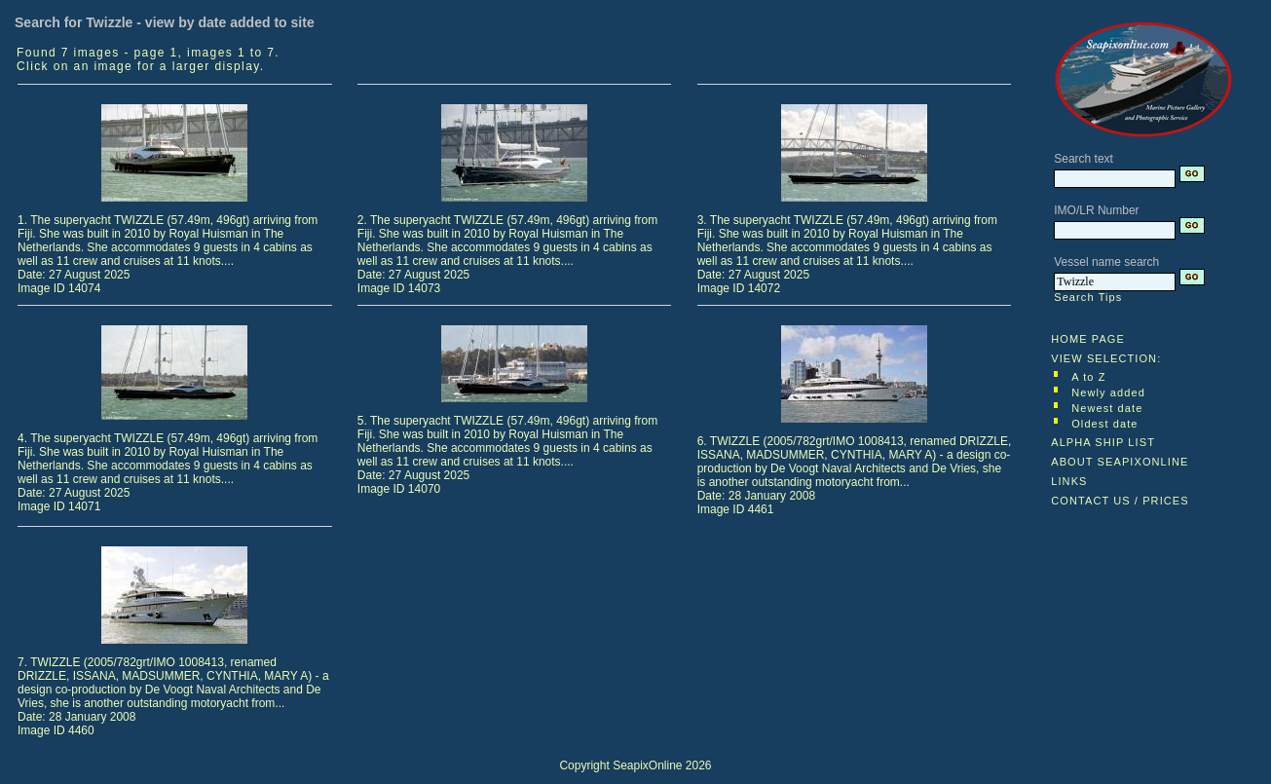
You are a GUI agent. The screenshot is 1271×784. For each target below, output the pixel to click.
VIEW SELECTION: (1106, 358)
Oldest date (1104, 423)
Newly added (1108, 392)
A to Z (1088, 377)
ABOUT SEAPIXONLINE (1119, 461)
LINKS (1069, 481)
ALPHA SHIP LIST (1103, 442)
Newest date (1106, 408)
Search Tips (1088, 297)
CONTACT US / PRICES (1120, 500)
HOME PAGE (1088, 339)
